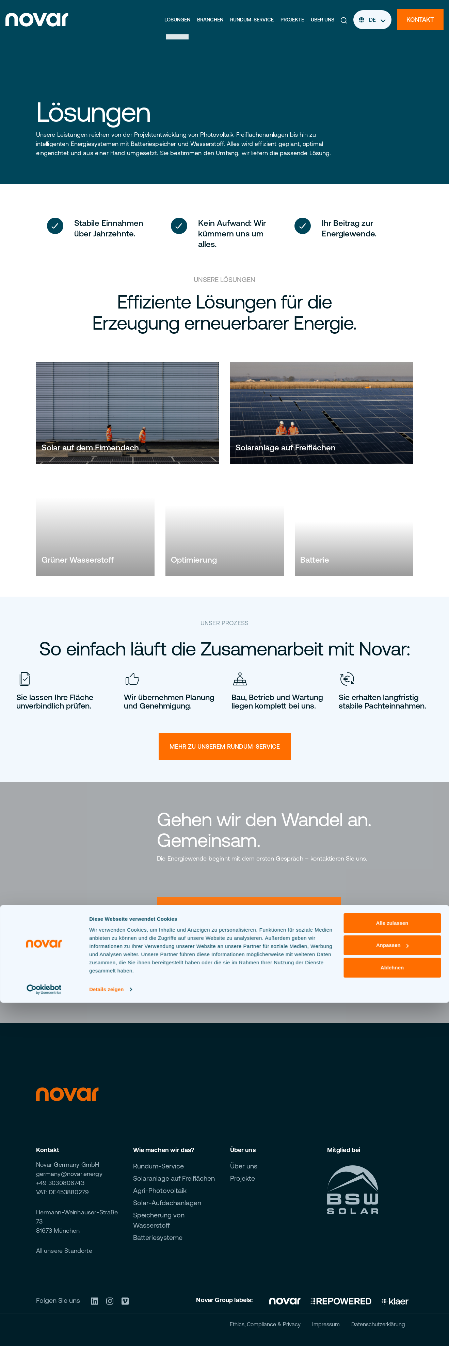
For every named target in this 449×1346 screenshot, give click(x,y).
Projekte (292, 19)
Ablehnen (392, 1311)
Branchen (210, 19)
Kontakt (420, 19)
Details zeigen (106, 1332)
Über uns (322, 19)
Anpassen (392, 1288)
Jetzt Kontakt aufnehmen (223, 968)
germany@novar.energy (69, 1173)
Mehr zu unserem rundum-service (225, 746)
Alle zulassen (392, 1266)
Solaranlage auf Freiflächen (174, 1178)
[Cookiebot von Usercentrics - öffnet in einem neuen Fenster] (44, 1333)
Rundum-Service (252, 19)
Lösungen (177, 19)
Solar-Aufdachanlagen (167, 1203)
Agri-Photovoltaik (160, 1190)
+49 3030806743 (60, 1182)
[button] (344, 20)
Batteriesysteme (157, 1237)
